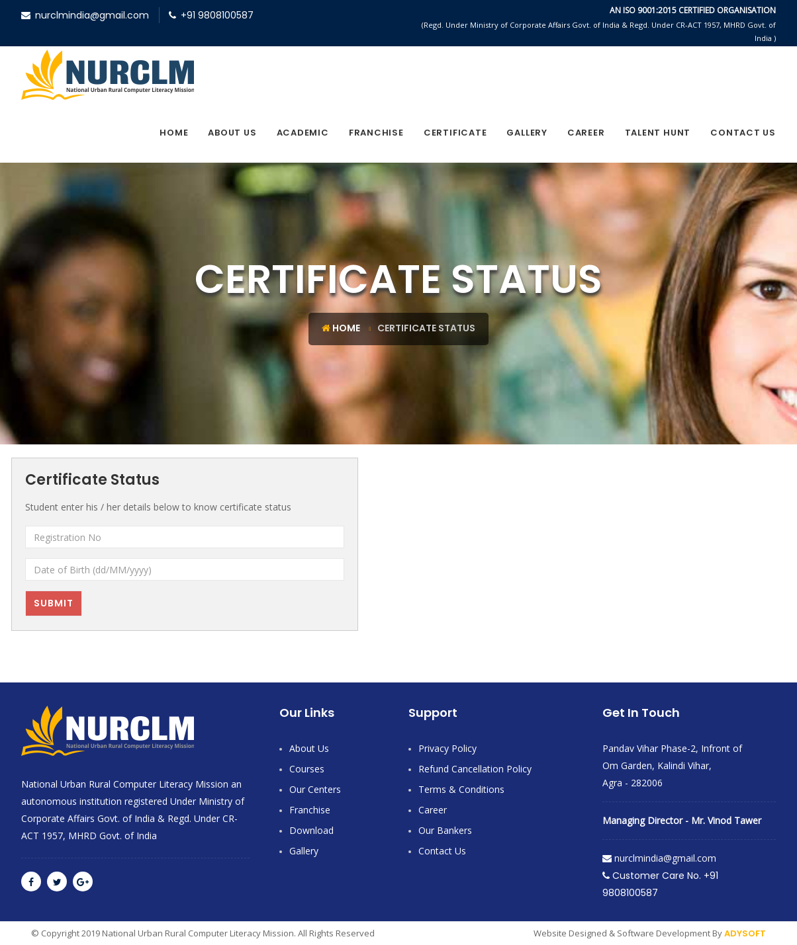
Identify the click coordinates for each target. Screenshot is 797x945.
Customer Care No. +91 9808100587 (660, 884)
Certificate (455, 132)
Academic (303, 132)
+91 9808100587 (211, 15)
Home (174, 132)
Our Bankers (445, 830)
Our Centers (315, 789)
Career (586, 132)
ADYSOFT (745, 933)
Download (311, 830)
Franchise (376, 132)
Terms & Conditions (461, 789)
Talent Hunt (658, 132)
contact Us (743, 132)
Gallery (526, 132)
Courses (306, 768)
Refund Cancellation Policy (475, 768)
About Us (232, 132)
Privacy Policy (447, 748)
